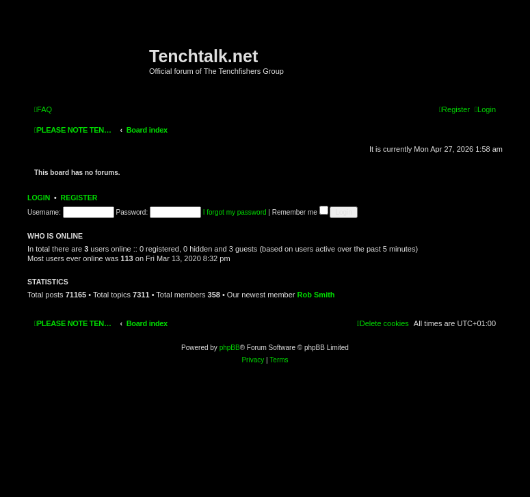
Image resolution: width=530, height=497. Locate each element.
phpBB (230, 347)
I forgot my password (235, 212)
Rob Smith (316, 295)
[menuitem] (43, 109)
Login (38, 197)
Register (79, 197)
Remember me (300, 212)
